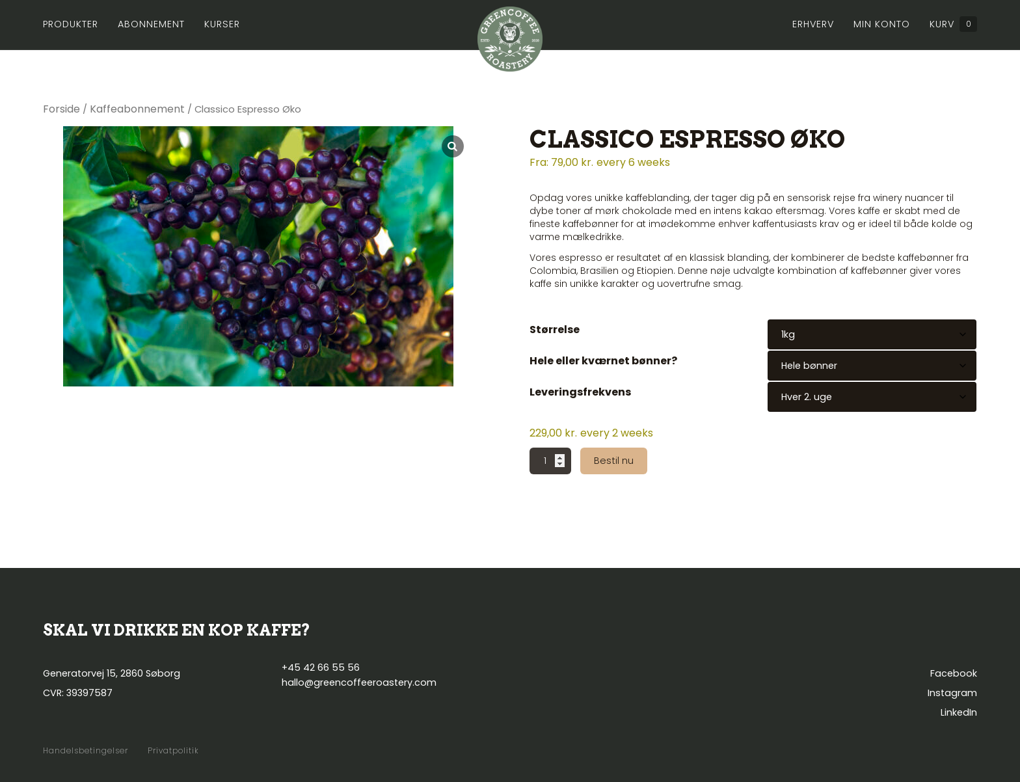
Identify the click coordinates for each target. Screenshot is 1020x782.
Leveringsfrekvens (580, 391)
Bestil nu (614, 460)
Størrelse (555, 329)
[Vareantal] (550, 461)
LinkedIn (959, 712)
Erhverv (813, 24)
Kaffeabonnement (137, 108)
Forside (61, 108)
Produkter (70, 24)
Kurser (222, 24)
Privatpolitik (173, 751)
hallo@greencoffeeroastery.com (359, 682)
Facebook (953, 673)
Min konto (881, 24)
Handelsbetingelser (85, 751)
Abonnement (151, 24)
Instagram (952, 692)
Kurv (953, 24)
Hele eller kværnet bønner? (603, 360)
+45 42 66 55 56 (321, 667)
